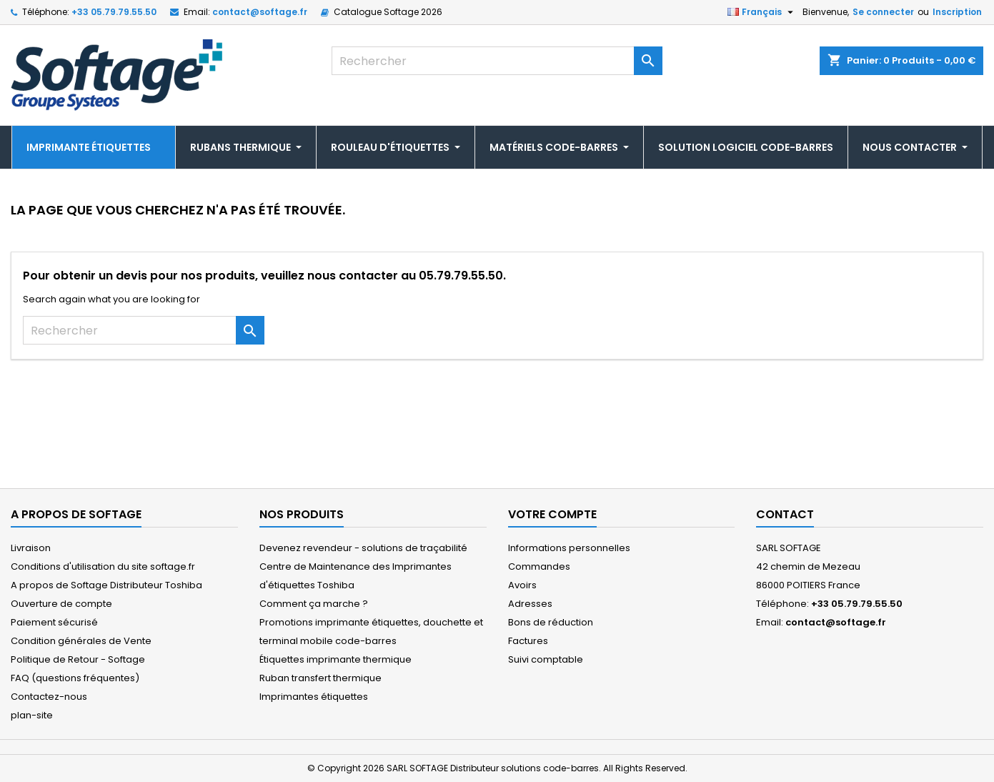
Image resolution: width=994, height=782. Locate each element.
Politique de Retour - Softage (78, 659)
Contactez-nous (49, 696)
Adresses (530, 603)
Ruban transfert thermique (320, 678)
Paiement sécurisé (54, 622)
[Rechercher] (497, 60)
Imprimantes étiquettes (313, 696)
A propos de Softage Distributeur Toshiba (106, 585)
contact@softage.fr (259, 12)
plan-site (32, 715)
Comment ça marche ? (313, 603)
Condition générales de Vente (81, 641)
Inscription (957, 12)
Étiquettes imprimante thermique (335, 659)
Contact (785, 514)
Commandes (539, 566)
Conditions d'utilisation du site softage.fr (103, 566)
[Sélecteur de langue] (762, 12)
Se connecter (883, 12)
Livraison (31, 548)
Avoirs (522, 585)
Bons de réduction (550, 622)
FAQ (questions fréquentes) (75, 678)
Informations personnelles (569, 548)
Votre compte (552, 514)
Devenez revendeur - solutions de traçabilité (363, 548)
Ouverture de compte (61, 603)
